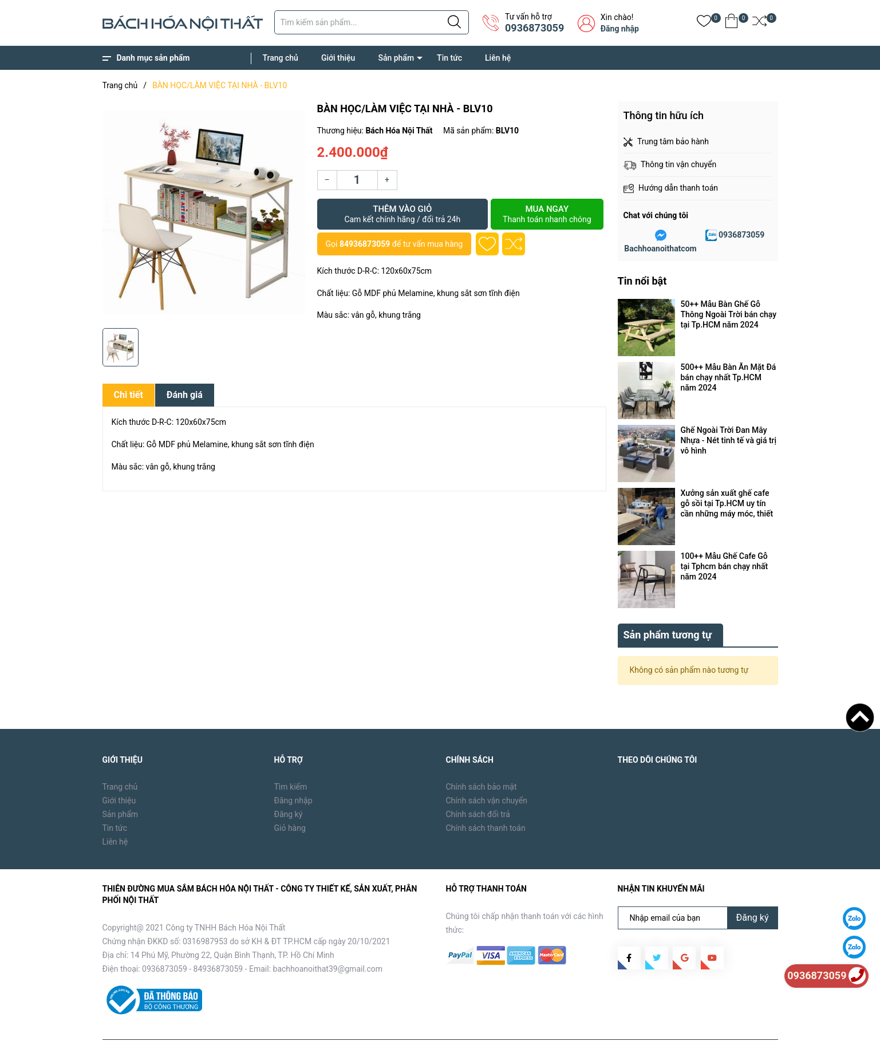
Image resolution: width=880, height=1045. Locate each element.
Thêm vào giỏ (402, 214)
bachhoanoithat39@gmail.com (328, 942)
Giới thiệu (338, 57)
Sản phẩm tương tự (668, 608)
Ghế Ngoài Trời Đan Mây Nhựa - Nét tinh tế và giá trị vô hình (729, 440)
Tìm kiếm (290, 760)
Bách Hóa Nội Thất (199, 1028)
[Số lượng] (357, 180)
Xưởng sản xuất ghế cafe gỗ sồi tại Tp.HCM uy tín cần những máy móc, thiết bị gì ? (727, 503)
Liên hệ (498, 57)
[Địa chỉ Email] (698, 891)
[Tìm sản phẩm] (371, 22)
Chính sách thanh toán (486, 801)
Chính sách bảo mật (481, 760)
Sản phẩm (396, 57)
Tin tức (449, 57)
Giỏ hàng (290, 801)
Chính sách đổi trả (478, 787)
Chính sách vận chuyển (487, 774)
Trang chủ (280, 57)
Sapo (286, 1028)
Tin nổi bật (642, 281)
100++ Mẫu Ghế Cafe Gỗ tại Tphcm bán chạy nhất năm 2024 (724, 566)
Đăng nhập (620, 28)
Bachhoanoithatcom (660, 248)
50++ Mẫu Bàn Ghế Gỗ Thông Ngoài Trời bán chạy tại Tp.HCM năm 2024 (729, 314)
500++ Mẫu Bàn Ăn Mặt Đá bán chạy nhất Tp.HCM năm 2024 (728, 377)
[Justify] (454, 22)
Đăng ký (288, 787)
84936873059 (365, 244)
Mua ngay (547, 214)
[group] (204, 211)
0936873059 (534, 28)
